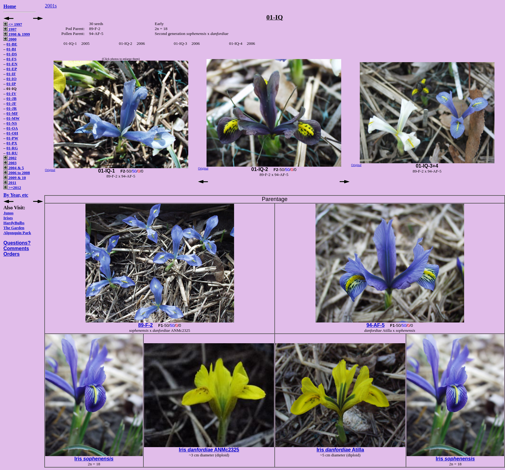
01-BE (12, 44)
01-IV (11, 93)
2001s (51, 5)
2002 (9, 158)
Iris (93, 458)
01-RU (12, 153)
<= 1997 (12, 24)
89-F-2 (145, 325)
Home (9, 6)
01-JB (12, 98)
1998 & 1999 (16, 34)
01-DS (12, 54)
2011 (9, 182)
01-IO (12, 78)
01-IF (11, 73)
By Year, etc (15, 195)
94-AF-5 (375, 325)
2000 (9, 39)
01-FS (12, 59)
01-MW (13, 118)
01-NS (12, 123)
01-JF (11, 103)
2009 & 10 (14, 177)
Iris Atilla (340, 449)
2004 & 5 (13, 167)
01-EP (12, 68)
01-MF (12, 113)
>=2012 (12, 187)
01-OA (12, 128)
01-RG (12, 148)
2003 (9, 162)
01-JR (12, 108)
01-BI (11, 49)
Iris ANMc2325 (209, 449)
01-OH (12, 133)
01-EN (12, 64)
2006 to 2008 (16, 172)
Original (50, 170)
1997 (9, 29)
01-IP (11, 83)
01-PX (12, 143)
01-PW (12, 138)
